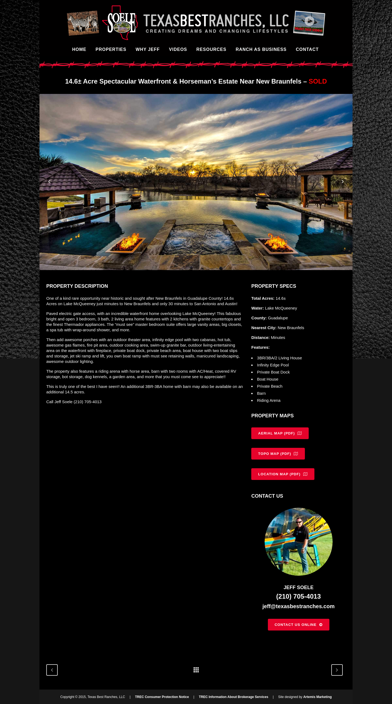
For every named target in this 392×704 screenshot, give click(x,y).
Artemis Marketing (317, 697)
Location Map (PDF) (282, 474)
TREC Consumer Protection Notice (162, 697)
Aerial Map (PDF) (280, 433)
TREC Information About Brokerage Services (233, 697)
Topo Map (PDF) (278, 454)
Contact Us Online (299, 625)
